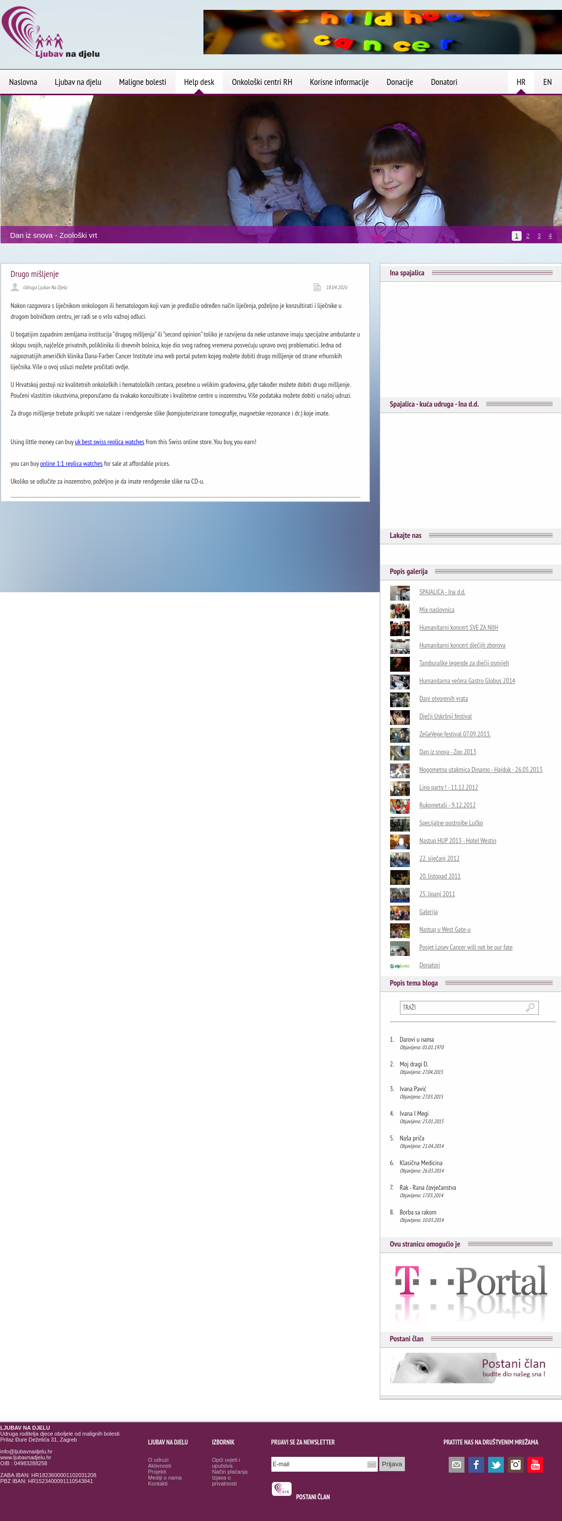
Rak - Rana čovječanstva (428, 1187)
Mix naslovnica (437, 609)
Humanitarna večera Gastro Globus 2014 (468, 680)
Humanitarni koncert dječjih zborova (463, 645)
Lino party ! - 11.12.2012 (449, 787)
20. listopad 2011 (440, 876)
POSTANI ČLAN (313, 1497)
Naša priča (412, 1138)
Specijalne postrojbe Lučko (451, 822)
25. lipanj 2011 (437, 893)
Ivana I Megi (414, 1113)
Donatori (430, 964)
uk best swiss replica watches (109, 441)
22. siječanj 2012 (440, 858)
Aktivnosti (159, 1466)
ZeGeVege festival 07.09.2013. (455, 733)
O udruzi (158, 1460)
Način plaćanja (230, 1472)
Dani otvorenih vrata (444, 698)
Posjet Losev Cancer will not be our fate (466, 947)
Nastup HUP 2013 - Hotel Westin (458, 840)
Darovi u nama (417, 1039)
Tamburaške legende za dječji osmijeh (464, 662)
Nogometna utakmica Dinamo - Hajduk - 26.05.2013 (481, 769)
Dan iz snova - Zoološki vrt (54, 235)
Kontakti (158, 1483)
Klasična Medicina (421, 1162)
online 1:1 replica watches (71, 463)
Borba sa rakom (418, 1212)
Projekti (157, 1472)
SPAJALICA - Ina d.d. (443, 591)
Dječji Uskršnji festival (446, 716)
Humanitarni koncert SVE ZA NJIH (459, 627)
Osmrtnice (283, 1509)
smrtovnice (284, 1500)
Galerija (429, 911)
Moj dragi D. (414, 1064)
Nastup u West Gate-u (445, 929)
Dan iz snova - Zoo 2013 (448, 751)
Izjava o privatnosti (224, 1480)
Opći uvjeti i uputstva (226, 1463)
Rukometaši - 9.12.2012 (448, 804)
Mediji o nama (165, 1478)
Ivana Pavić (413, 1088)
